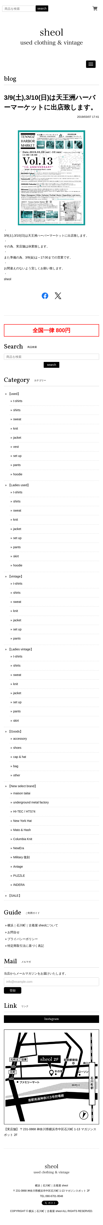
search (42, 8)
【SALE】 (15, 895)
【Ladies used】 (19, 485)
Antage (18, 866)
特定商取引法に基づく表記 (25, 945)
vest (16, 446)
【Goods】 (15, 731)
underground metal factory (31, 802)
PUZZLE (19, 875)
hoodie (17, 474)
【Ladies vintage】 (20, 649)
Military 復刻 (21, 857)
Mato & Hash (22, 830)
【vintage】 (16, 576)
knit (15, 428)
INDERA (19, 884)
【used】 (14, 394)
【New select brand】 (22, 786)
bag (15, 766)
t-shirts (17, 401)
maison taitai (21, 793)
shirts (16, 410)
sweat (17, 419)
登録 (13, 990)
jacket (17, 437)
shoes (17, 747)
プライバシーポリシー (22, 939)
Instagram (51, 1019)
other (16, 775)
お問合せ (13, 932)
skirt (16, 556)
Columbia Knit (22, 839)
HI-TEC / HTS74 (24, 811)
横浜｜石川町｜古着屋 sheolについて (32, 925)
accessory (20, 738)
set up (17, 456)
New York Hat (22, 821)
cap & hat (19, 757)
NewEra (18, 848)
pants (17, 465)
